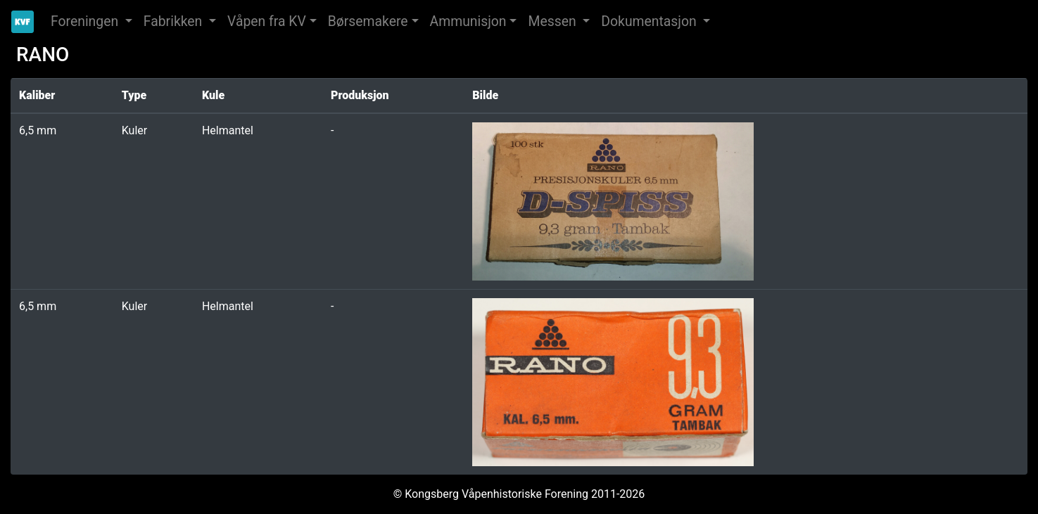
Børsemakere (368, 21)
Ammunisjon (468, 21)
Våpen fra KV (266, 21)
